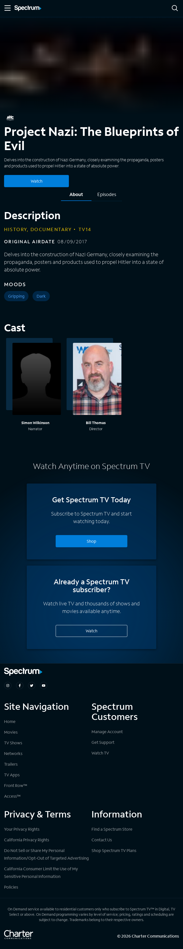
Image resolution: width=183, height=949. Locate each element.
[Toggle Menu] (7, 8)
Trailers (11, 764)
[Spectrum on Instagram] (7, 685)
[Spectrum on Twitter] (31, 685)
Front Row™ (15, 785)
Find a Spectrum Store (112, 829)
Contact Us (102, 839)
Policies (11, 887)
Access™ (12, 796)
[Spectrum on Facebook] (19, 685)
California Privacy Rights (26, 839)
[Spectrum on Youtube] (43, 685)
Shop (91, 541)
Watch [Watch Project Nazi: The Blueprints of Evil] (36, 181)
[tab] (76, 196)
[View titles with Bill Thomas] (97, 379)
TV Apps (12, 774)
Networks (13, 753)
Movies (11, 732)
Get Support (103, 742)
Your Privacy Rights (21, 829)
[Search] (175, 8)
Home (10, 721)
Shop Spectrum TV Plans (114, 850)
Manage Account (107, 731)
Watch (91, 630)
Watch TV (100, 752)
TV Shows (13, 742)
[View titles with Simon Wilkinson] (37, 379)
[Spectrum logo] (27, 8)
